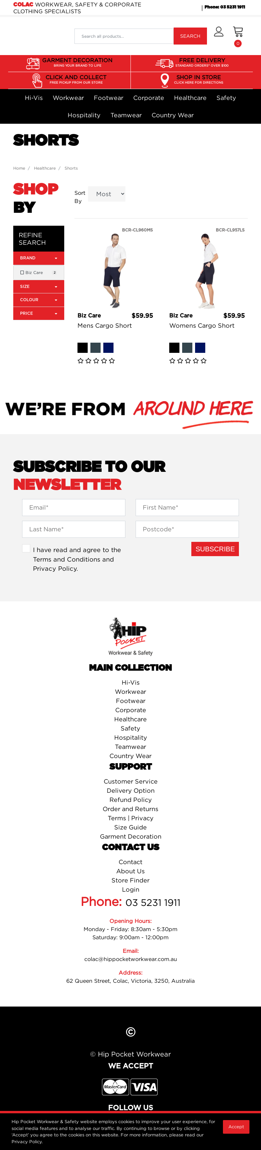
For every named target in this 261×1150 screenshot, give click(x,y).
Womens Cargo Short (201, 325)
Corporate (148, 98)
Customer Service (131, 781)
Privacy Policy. (27, 1141)
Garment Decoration (130, 836)
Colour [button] (38, 299)
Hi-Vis (34, 98)
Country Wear (173, 115)
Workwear (68, 98)
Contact (130, 862)
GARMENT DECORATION (77, 62)
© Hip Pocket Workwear (130, 1054)
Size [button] (38, 286)
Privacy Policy (54, 568)
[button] (218, 36)
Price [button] (38, 313)
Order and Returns (130, 809)
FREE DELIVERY (201, 62)
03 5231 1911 (152, 902)
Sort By (79, 197)
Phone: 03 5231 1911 (225, 7)
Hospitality (84, 115)
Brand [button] (38, 258)
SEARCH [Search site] (190, 35)
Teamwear (126, 115)
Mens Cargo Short (104, 325)
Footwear (108, 98)
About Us (130, 871)
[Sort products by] (106, 194)
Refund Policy (130, 799)
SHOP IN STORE (198, 79)
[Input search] (124, 36)
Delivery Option (131, 790)
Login (130, 889)
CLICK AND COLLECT (76, 79)
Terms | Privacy (131, 818)
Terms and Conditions (66, 559)
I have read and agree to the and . (77, 559)
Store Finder (130, 880)
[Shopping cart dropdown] (238, 36)
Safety (226, 98)
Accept (236, 1126)
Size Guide (130, 827)
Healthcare (190, 98)
